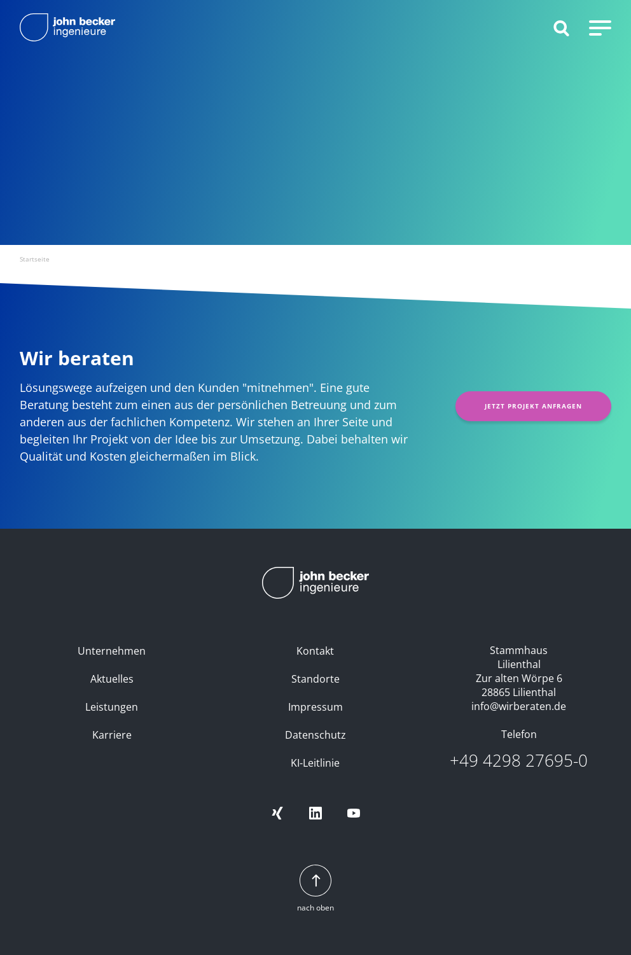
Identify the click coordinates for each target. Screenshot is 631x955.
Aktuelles (112, 679)
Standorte (315, 679)
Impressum (315, 707)
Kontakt (315, 651)
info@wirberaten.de (518, 706)
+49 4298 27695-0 (519, 760)
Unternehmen (112, 651)
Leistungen (111, 707)
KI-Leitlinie (315, 763)
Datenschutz (315, 735)
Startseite (35, 258)
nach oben (315, 889)
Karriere (112, 735)
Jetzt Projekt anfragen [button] (533, 405)
